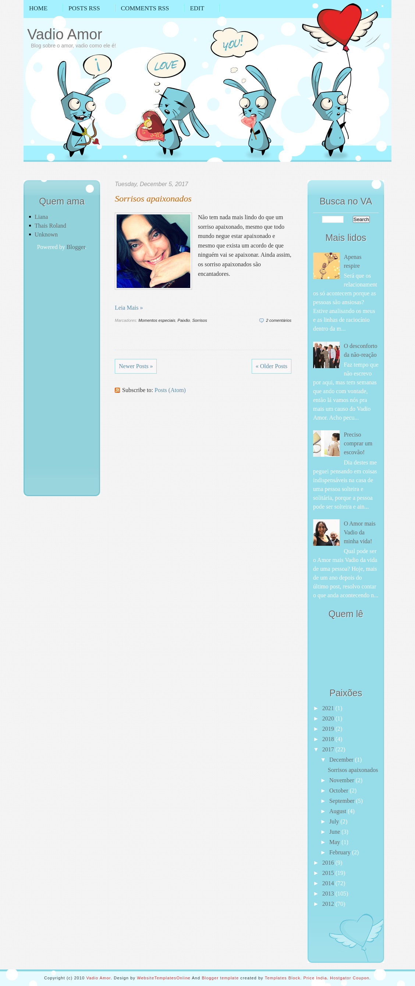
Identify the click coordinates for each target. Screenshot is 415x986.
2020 (329, 718)
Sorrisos (199, 320)
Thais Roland (50, 226)
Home (38, 8)
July (335, 821)
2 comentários (278, 320)
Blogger (76, 247)
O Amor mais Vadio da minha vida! (359, 532)
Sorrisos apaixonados (153, 198)
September (342, 801)
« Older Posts (271, 366)
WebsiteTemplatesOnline (164, 978)
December (342, 760)
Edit (197, 8)
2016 (329, 862)
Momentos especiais (156, 320)
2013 (329, 893)
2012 (329, 904)
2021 (329, 708)
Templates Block (283, 978)
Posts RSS (84, 8)
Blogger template (220, 978)
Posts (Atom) (170, 390)
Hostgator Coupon (349, 978)
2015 (329, 873)
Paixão (184, 320)
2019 (329, 729)
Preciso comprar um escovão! (358, 443)
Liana (41, 217)
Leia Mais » (129, 308)
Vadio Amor (64, 34)
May (335, 842)
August (338, 811)
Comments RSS (145, 8)
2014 (329, 883)
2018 (329, 739)
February (340, 852)
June (335, 832)
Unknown (46, 234)
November (342, 780)
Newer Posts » (136, 366)
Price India (315, 978)
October (339, 790)
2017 (329, 749)
